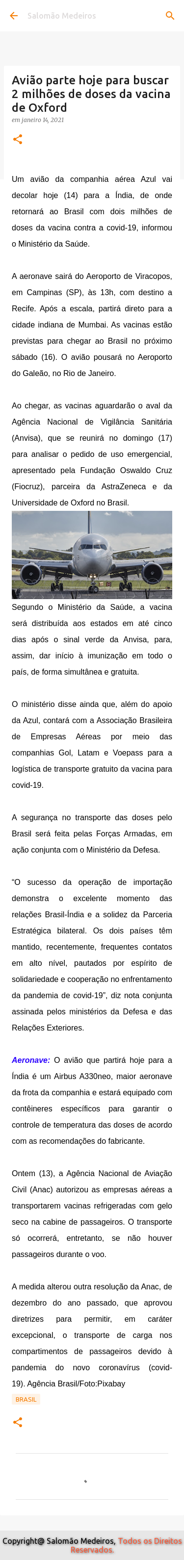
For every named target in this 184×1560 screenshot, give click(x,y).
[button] (18, 140)
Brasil (26, 1399)
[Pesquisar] (170, 15)
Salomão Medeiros (61, 15)
